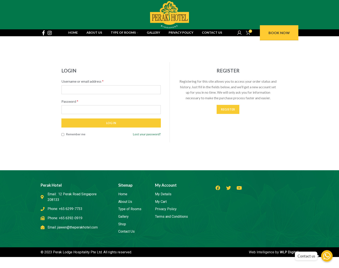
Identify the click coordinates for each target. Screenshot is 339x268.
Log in (111, 136)
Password (69, 114)
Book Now (279, 43)
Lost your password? (147, 147)
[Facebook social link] (43, 43)
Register (228, 122)
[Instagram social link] (49, 43)
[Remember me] (62, 147)
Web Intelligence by (273, 265)
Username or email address (82, 94)
